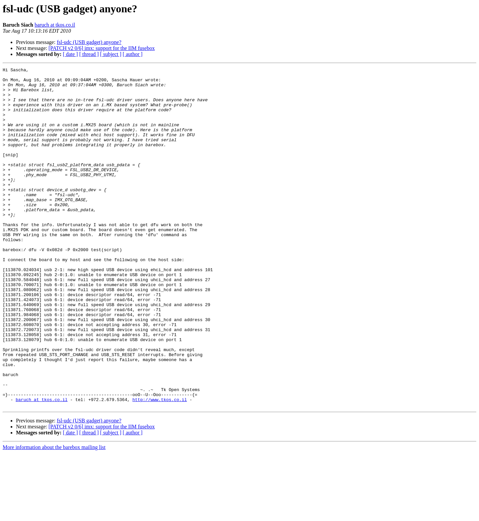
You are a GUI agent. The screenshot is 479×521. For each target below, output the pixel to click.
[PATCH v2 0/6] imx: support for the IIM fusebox (102, 48)
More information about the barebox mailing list (54, 515)
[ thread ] (89, 54)
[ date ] (70, 54)
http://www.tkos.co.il (159, 466)
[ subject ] (110, 54)
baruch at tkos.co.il (55, 25)
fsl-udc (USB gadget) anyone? (89, 42)
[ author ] (133, 54)
